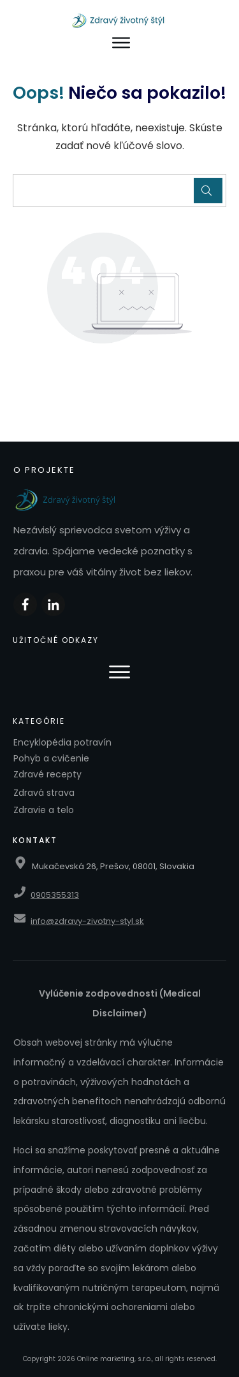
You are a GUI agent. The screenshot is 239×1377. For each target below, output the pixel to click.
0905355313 (55, 895)
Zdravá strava (44, 792)
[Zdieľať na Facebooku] (25, 604)
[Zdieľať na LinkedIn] (53, 604)
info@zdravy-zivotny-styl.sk (87, 921)
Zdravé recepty (47, 774)
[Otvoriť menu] (121, 43)
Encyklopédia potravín (62, 742)
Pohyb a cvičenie (51, 758)
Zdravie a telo (43, 810)
